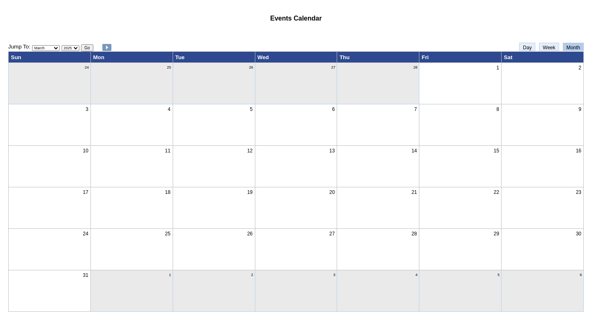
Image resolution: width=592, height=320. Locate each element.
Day (527, 48)
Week (549, 48)
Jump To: (19, 47)
